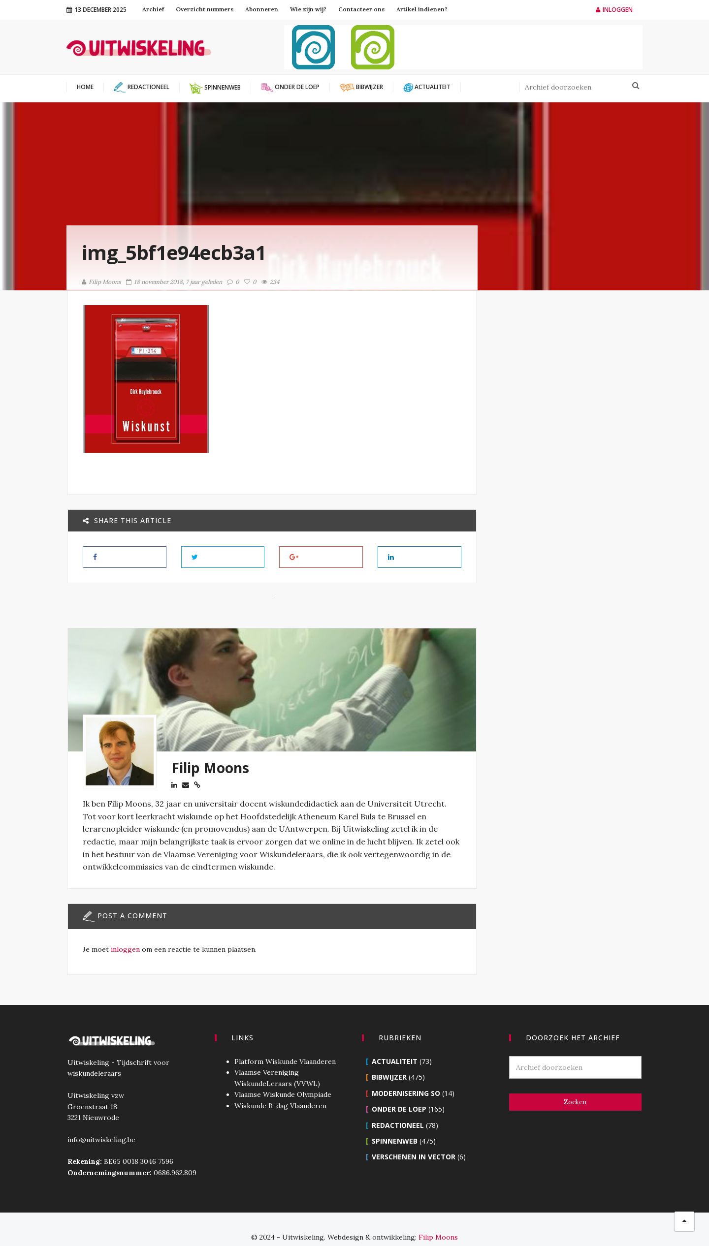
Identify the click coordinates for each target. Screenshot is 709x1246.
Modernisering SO (406, 1077)
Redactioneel (398, 1109)
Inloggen (614, 9)
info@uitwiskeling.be (100, 1124)
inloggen (124, 948)
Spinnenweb (395, 1125)
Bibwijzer (389, 1061)
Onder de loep (399, 1093)
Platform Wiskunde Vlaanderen (284, 1045)
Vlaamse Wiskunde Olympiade (282, 1078)
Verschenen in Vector (413, 1141)
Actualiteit (395, 1045)
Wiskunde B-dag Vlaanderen (280, 1090)
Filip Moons (101, 281)
